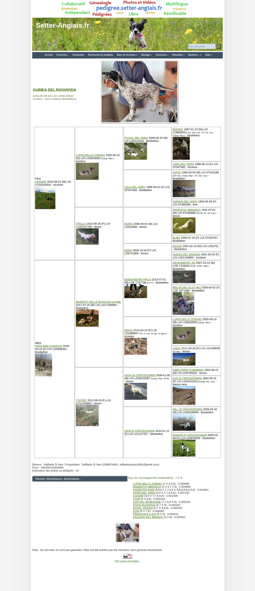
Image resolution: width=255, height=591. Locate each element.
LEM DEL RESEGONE (147, 501)
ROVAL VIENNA (143, 508)
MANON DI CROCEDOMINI (190, 435)
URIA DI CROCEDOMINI (139, 430)
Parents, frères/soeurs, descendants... (58, 478)
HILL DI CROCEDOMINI (187, 409)
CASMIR (138, 495)
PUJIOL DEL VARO (136, 137)
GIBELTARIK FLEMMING (188, 369)
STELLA (81, 223)
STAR (136, 498)
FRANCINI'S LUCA (144, 514)
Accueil (49, 55)
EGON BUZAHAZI (144, 504)
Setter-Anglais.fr (62, 25)
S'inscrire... (63, 55)
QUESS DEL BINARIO (186, 254)
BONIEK (178, 129)
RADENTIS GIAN (143, 489)
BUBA (176, 237)
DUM (136, 511)
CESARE (40, 181)
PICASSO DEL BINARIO (148, 517)
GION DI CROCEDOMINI (139, 375)
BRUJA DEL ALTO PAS (187, 287)
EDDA (128, 250)
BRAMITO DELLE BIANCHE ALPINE (98, 301)
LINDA (177, 348)
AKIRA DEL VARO (144, 492)
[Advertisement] (127, 581)
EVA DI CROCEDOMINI (187, 378)
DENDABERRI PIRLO (137, 279)
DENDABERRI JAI (184, 262)
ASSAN (177, 246)
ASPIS (177, 172)
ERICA (128, 330)
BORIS (128, 223)
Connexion (78, 55)
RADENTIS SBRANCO (187, 209)
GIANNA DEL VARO (185, 201)
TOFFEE (81, 400)
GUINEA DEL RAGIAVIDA (54, 90)
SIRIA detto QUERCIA (48, 346)
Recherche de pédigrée (100, 55)
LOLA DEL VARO (134, 187)
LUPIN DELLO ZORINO (90, 155)
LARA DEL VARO (183, 164)
